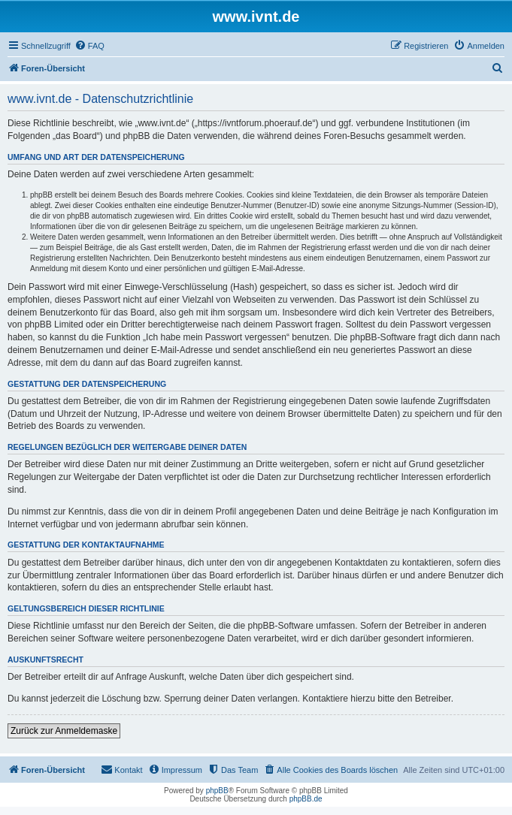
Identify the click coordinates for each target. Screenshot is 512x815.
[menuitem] (89, 46)
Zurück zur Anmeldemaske (64, 731)
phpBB (217, 790)
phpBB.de (306, 799)
